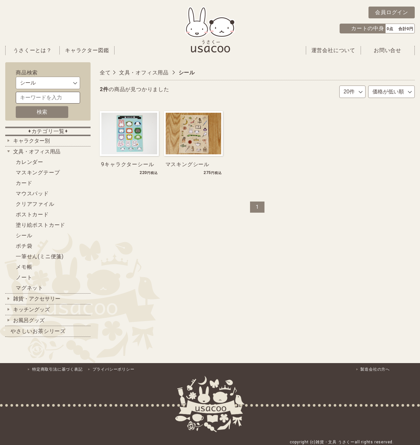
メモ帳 (24, 267)
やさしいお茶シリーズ (38, 331)
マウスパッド (32, 193)
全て (105, 72)
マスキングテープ (38, 172)
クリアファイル (35, 204)
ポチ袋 (24, 246)
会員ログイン (391, 12)
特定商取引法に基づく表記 (57, 369)
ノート (24, 277)
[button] (377, 28)
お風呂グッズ (29, 320)
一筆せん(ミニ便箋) (40, 256)
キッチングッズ (31, 309)
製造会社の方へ (375, 369)
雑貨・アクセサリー (36, 298)
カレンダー (29, 162)
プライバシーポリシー (114, 369)
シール (24, 235)
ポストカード (32, 214)
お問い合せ (387, 50)
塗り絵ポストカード (40, 225)
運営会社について (333, 50)
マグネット (29, 288)
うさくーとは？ (32, 50)
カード (24, 183)
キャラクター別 (31, 141)
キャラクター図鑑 (87, 50)
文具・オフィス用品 (36, 151)
